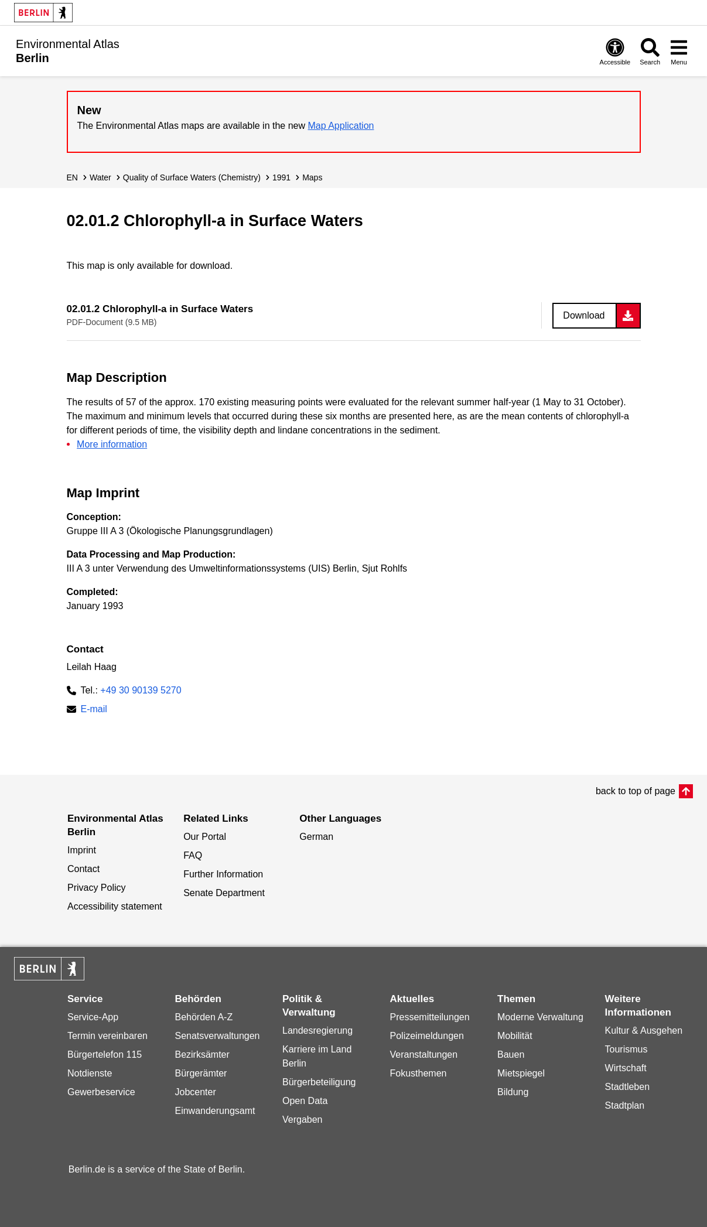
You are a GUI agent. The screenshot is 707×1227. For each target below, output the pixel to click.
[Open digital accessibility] (615, 51)
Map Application (341, 126)
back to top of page (635, 791)
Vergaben (302, 1120)
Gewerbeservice (101, 1092)
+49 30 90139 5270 (140, 690)
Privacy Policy (96, 888)
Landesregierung (317, 1030)
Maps (312, 177)
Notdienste (89, 1073)
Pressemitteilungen (430, 1017)
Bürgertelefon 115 (104, 1054)
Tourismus (626, 1049)
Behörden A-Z (204, 1017)
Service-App (92, 1017)
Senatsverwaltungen (217, 1036)
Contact (83, 869)
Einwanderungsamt (215, 1111)
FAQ (192, 855)
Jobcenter (195, 1092)
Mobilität (514, 1036)
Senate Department (224, 893)
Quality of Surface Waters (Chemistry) (192, 177)
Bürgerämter (201, 1073)
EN (72, 177)
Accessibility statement (114, 906)
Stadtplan (625, 1105)
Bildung (512, 1092)
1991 (281, 177)
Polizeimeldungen (427, 1036)
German (316, 837)
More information (112, 444)
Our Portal (204, 837)
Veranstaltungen (424, 1054)
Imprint (81, 850)
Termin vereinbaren (107, 1036)
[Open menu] (679, 51)
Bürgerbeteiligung (319, 1082)
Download (583, 315)
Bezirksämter (202, 1054)
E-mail (94, 710)
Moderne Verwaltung (540, 1017)
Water (100, 177)
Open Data (304, 1101)
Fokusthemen (418, 1073)
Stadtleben (627, 1087)
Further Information (223, 874)
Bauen (510, 1054)
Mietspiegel (521, 1073)
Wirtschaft (626, 1068)
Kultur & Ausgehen (644, 1030)
